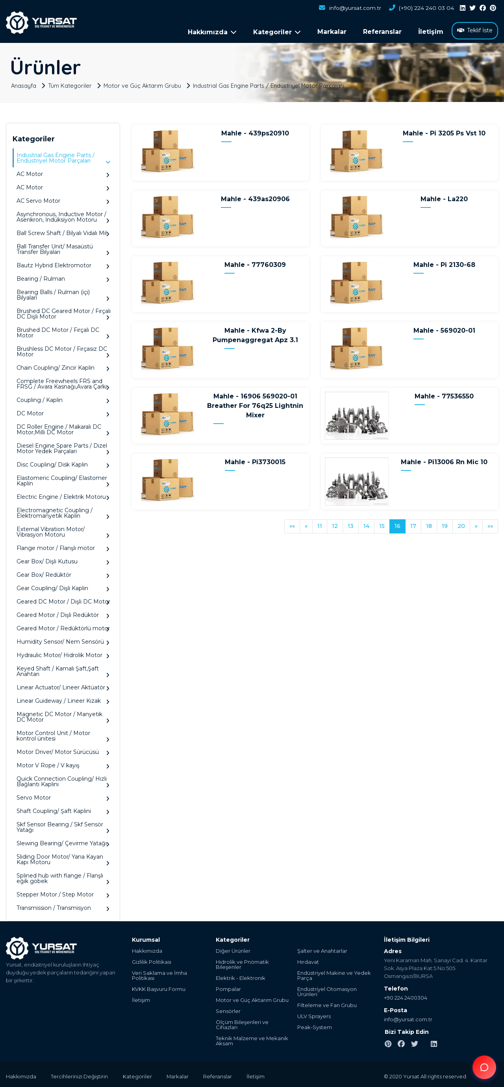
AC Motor (63, 172)
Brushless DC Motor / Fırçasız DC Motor (63, 349)
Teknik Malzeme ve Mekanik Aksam (252, 1038)
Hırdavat (308, 959)
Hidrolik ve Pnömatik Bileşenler (242, 962)
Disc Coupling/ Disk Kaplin (63, 462)
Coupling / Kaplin (63, 398)
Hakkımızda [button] (212, 32)
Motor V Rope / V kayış (63, 763)
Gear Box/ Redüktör (63, 572)
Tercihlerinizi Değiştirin (80, 1074)
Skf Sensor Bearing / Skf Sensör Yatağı (63, 824)
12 (335, 523)
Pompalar (228, 986)
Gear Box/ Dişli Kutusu (63, 559)
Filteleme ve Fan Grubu (327, 1003)
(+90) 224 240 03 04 (421, 8)
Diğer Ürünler (233, 948)
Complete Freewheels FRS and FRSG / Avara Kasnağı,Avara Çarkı (63, 381)
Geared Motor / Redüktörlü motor (63, 626)
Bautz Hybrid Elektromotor (63, 263)
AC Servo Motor (63, 198)
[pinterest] (493, 8)
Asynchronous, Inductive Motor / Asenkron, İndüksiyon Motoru (63, 214)
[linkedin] (462, 8)
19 (445, 523)
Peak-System (314, 1025)
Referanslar (382, 31)
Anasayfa (24, 83)
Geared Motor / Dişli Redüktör (63, 613)
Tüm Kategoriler (71, 83)
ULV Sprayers (314, 1014)
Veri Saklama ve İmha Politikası (159, 973)
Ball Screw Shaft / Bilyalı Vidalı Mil (63, 231)
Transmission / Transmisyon (63, 905)
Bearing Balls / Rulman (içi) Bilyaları (63, 292)
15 (382, 523)
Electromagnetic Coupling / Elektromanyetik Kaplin (63, 510)
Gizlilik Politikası (151, 959)
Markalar (331, 31)
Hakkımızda (147, 948)
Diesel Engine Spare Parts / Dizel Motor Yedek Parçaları (63, 446)
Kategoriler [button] (277, 32)
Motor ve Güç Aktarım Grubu (144, 83)
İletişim (430, 31)
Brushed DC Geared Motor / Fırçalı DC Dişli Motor (64, 311)
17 (413, 523)
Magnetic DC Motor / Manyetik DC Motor (63, 714)
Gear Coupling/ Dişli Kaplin (63, 586)
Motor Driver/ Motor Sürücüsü (63, 750)
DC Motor (63, 411)
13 (351, 523)
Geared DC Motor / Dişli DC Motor (63, 599)
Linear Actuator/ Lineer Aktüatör (63, 685)
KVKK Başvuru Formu (158, 986)
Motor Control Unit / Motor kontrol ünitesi (63, 733)
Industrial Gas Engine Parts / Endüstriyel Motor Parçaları (271, 83)
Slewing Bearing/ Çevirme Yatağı (63, 841)
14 (366, 523)
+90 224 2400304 (405, 995)
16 (397, 523)
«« (292, 523)
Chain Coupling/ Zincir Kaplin (63, 365)
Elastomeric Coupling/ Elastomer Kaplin (63, 478)
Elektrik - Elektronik (240, 975)
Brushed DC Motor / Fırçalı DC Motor (63, 330)
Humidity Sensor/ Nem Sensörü (63, 639)
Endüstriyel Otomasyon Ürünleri (327, 989)
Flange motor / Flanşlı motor (63, 546)
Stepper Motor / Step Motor (63, 892)
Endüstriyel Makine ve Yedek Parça (334, 973)
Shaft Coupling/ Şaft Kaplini (63, 809)
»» (490, 523)
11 (319, 523)
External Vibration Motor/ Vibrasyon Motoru (63, 529)
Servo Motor (63, 795)
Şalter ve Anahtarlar (322, 948)
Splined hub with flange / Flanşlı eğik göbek (63, 876)
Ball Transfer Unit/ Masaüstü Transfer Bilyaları (63, 247)
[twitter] (472, 8)
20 (461, 523)
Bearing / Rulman (63, 276)
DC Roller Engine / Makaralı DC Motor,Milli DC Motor (63, 427)
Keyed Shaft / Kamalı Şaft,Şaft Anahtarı (63, 669)
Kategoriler (139, 1074)
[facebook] (483, 8)
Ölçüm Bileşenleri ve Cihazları (242, 1022)
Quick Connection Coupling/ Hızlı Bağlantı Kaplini (63, 779)
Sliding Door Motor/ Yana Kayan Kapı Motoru (63, 857)
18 (429, 523)
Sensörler (228, 1008)
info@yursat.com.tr (348, 8)
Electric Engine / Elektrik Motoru (63, 494)
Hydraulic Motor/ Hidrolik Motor (63, 653)
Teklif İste (475, 30)
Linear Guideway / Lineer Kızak (63, 698)
